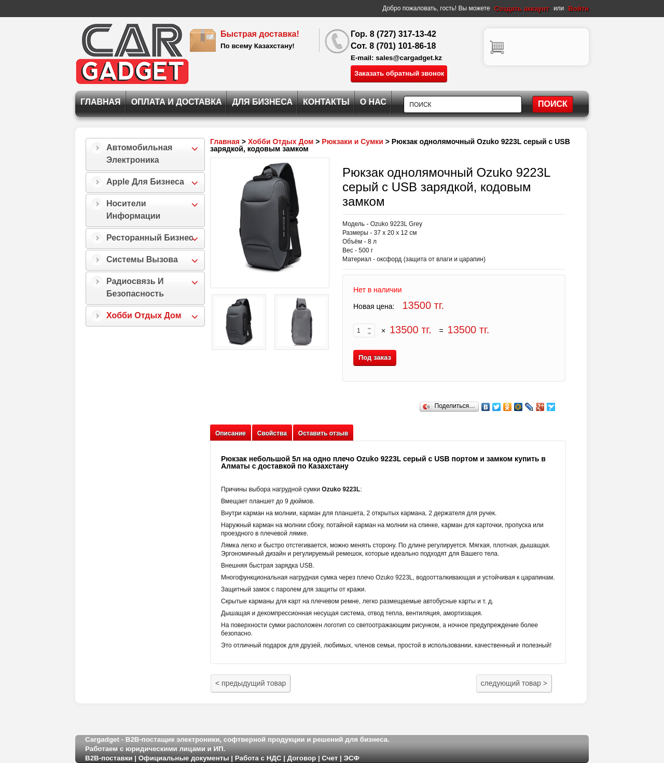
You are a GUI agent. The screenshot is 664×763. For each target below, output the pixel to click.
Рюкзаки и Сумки (352, 141)
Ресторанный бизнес (149, 237)
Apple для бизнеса (145, 181)
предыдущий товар (250, 683)
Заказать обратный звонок (399, 73)
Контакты (326, 101)
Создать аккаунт (521, 8)
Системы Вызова (142, 259)
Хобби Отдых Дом (144, 315)
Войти (578, 8)
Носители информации (133, 209)
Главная (100, 101)
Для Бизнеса (262, 101)
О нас (373, 101)
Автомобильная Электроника (139, 153)
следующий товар (514, 683)
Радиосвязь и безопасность (135, 287)
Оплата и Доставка (176, 101)
